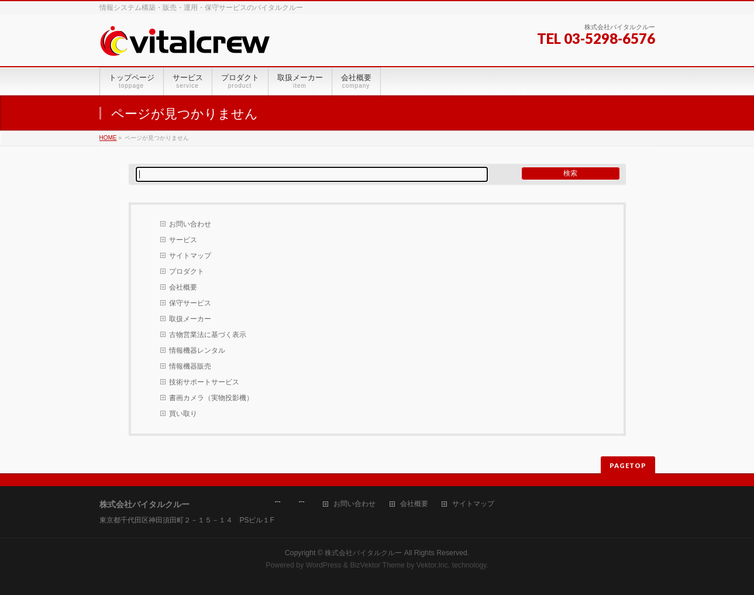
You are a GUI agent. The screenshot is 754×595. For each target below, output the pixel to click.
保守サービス (190, 303)
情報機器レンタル (197, 350)
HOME (108, 138)
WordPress (324, 565)
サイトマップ (190, 256)
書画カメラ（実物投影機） (211, 398)
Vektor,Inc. (433, 565)
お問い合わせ (190, 224)
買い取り (183, 414)
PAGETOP (628, 465)
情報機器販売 (190, 366)
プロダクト (186, 271)
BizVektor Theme (377, 565)
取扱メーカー (190, 319)
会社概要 (183, 287)
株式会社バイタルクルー (363, 553)
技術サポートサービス (204, 382)
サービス (183, 240)
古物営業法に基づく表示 (207, 335)
